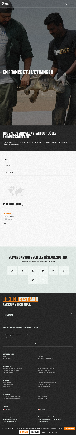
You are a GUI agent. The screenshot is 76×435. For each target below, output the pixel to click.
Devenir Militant (8, 384)
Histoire (40, 356)
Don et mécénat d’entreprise (47, 382)
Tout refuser (24, 432)
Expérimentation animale (46, 368)
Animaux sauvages (44, 370)
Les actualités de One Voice (12, 396)
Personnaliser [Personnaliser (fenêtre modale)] (35, 432)
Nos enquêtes (42, 396)
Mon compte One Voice (10, 419)
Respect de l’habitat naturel (47, 372)
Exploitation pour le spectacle (12, 368)
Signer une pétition (44, 386)
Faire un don (7, 382)
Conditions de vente (9, 421)
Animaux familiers (8, 372)
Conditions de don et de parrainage (49, 419)
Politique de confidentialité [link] (49, 432)
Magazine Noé (42, 398)
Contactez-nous (43, 421)
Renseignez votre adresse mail (16, 335)
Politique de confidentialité (46, 417)
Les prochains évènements (11, 398)
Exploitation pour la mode (11, 370)
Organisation (7, 358)
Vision (5, 356)
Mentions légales (8, 417)
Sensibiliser (6, 386)
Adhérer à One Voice (44, 384)
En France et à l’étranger (46, 358)
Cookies (5, 424)
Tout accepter (69, 429)
